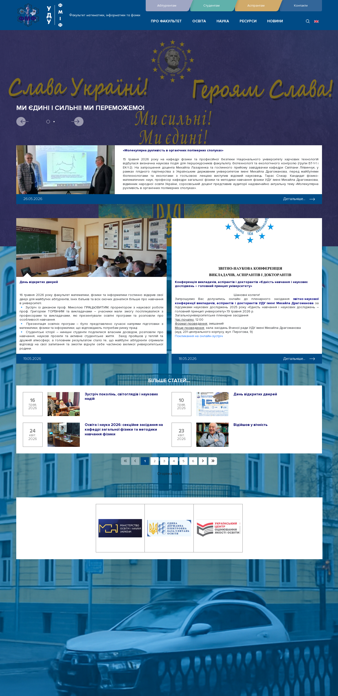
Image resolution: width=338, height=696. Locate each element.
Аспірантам (262, 5)
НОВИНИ (275, 21)
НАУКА (223, 21)
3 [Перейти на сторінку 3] (164, 461)
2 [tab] (54, 121)
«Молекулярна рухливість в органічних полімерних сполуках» (173, 150)
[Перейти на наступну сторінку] (203, 461)
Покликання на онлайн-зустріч (199, 336)
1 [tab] (48, 121)
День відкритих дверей (39, 282)
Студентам (218, 5)
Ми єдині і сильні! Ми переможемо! (80, 108)
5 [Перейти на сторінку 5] (184, 461)
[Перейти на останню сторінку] (212, 461)
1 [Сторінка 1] (145, 461)
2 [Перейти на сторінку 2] (155, 461)
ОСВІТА (199, 21)
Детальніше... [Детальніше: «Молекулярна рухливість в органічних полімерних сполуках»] (299, 199)
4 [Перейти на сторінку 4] (174, 461)
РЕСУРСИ (248, 21)
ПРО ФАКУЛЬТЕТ (166, 21)
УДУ (49, 15)
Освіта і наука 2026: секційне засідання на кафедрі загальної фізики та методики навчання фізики (124, 429)
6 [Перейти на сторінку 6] (193, 461)
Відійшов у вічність (250, 425)
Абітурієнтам (172, 5)
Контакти (301, 6)
